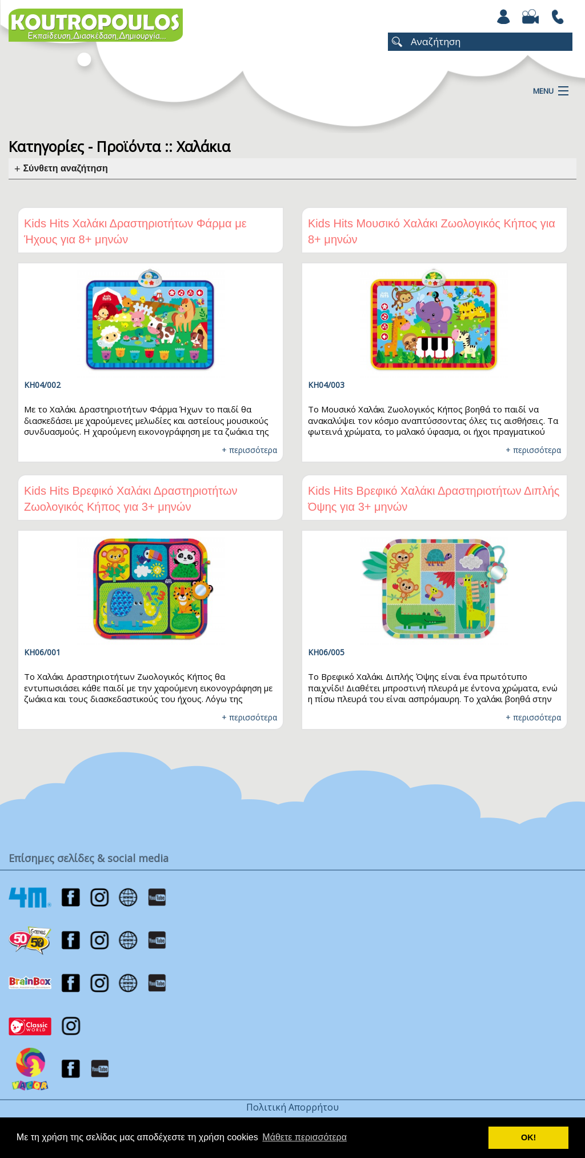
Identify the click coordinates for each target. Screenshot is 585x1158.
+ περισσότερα (249, 449)
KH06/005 (326, 652)
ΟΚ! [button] (528, 1137)
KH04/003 (326, 384)
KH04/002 (42, 384)
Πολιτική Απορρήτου (292, 1107)
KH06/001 (42, 652)
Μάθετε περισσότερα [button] (304, 1137)
